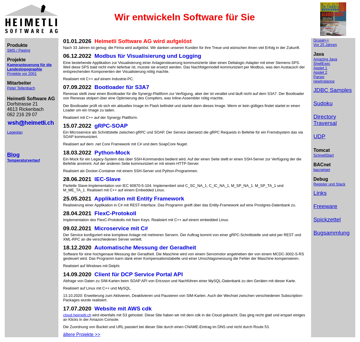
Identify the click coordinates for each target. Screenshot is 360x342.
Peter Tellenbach (21, 88)
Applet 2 (320, 72)
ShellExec (321, 63)
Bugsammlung (331, 233)
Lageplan (15, 132)
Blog (13, 155)
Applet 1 (320, 68)
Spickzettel (327, 219)
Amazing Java (325, 59)
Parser (319, 77)
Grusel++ (321, 40)
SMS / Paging (18, 50)
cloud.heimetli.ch (77, 315)
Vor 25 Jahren (325, 44)
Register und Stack (329, 184)
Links (320, 193)
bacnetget (321, 169)
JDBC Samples (332, 90)
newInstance (324, 81)
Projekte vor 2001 (22, 73)
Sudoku (323, 103)
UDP (319, 136)
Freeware (325, 206)
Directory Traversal (325, 120)
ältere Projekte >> (81, 334)
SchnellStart (323, 155)
